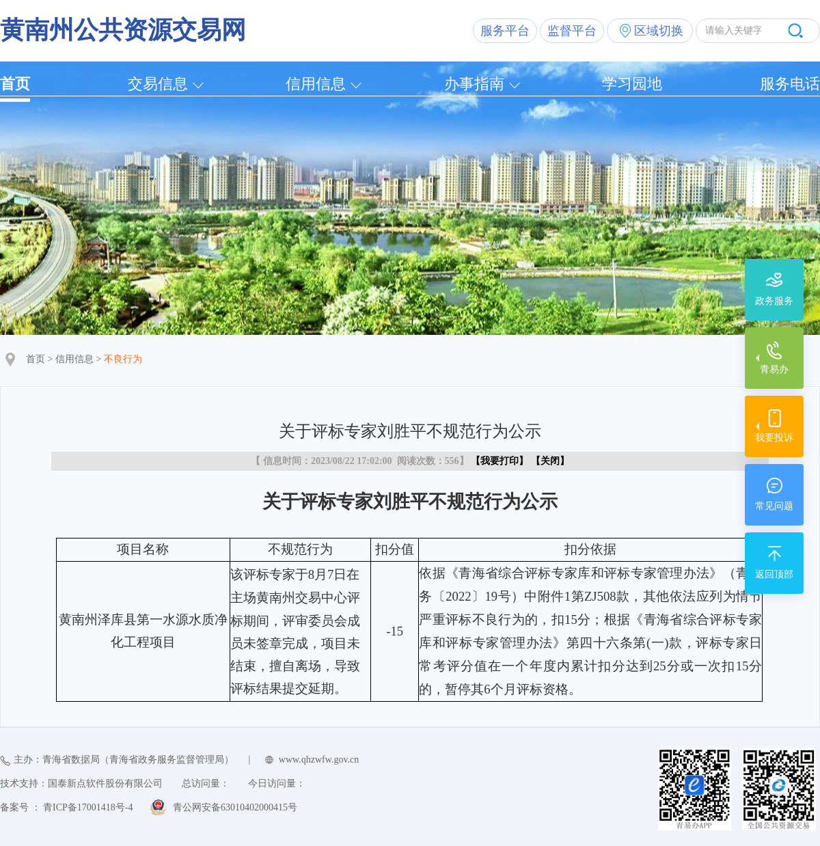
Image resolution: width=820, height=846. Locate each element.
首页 (15, 83)
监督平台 (572, 31)
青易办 (774, 369)
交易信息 (158, 83)
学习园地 (632, 83)
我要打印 (499, 461)
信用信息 (316, 83)
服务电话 (790, 83)
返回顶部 (774, 574)
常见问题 (774, 506)
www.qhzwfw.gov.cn (319, 759)
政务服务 (774, 301)
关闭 (550, 461)
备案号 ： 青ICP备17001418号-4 (66, 807)
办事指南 (474, 83)
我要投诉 (774, 438)
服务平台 (505, 31)
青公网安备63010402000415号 (235, 807)
